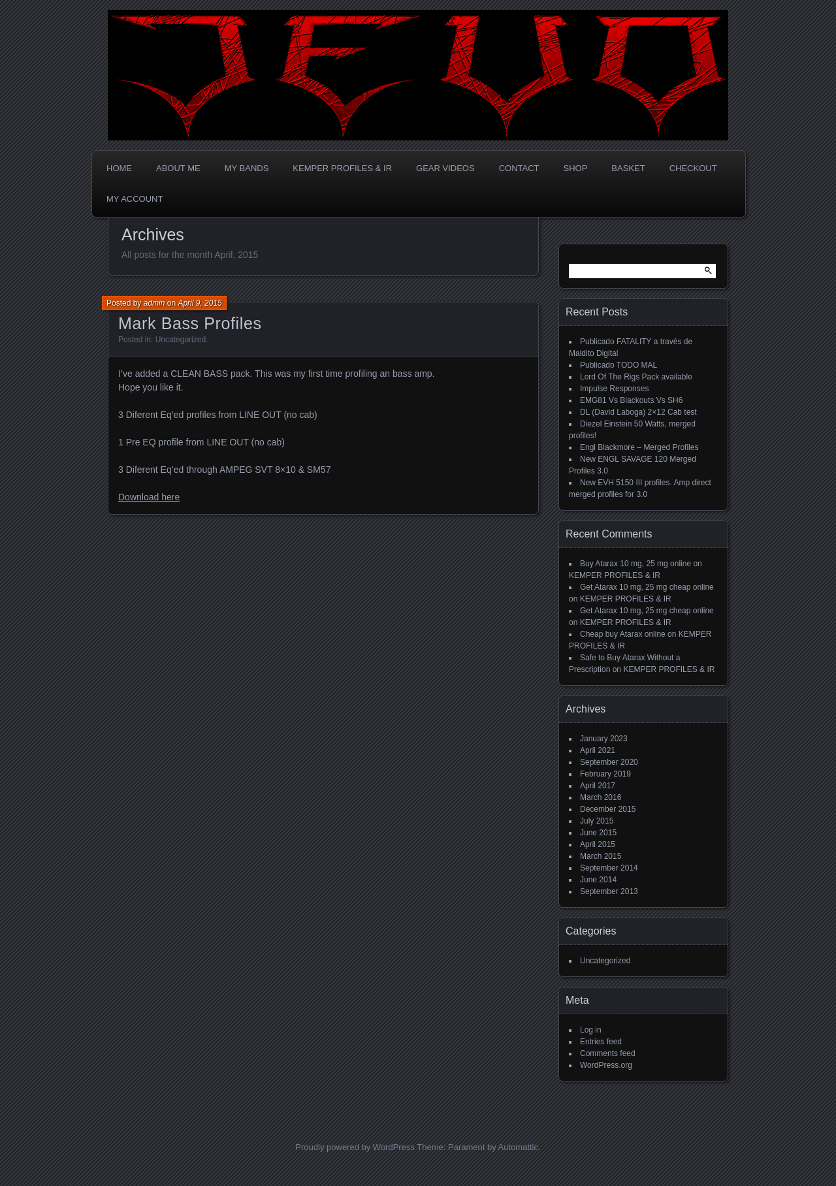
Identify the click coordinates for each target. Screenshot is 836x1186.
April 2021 (597, 750)
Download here (149, 497)
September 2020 (609, 762)
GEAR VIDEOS (445, 168)
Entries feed (601, 1041)
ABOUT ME (178, 168)
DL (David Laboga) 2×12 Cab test (638, 412)
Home (119, 168)
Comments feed (607, 1053)
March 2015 (600, 856)
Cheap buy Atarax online (623, 634)
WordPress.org (606, 1065)
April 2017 (597, 785)
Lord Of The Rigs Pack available (636, 376)
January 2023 (604, 738)
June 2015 (598, 832)
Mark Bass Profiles (190, 323)
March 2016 (600, 797)
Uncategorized (180, 339)
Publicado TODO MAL (618, 365)
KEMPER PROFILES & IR (342, 168)
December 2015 (607, 809)
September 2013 (609, 891)
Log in (591, 1029)
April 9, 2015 (199, 303)
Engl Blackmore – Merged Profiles (639, 447)
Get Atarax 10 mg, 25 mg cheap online (647, 587)
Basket (628, 168)
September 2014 (609, 868)
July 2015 (596, 820)
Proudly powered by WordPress (355, 1147)
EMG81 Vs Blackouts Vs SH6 (631, 400)
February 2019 (605, 773)
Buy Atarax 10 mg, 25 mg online (635, 563)
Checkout (693, 168)
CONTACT (519, 168)
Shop (576, 168)
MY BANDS (247, 168)
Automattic (518, 1147)
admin (154, 303)
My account (134, 199)
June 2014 (598, 879)
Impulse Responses (614, 388)
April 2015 (597, 844)
